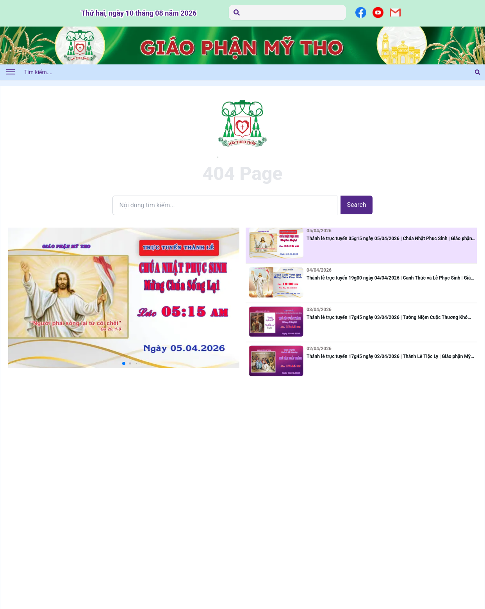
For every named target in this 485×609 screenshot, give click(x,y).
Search (356, 204)
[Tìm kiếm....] (240, 72)
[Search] (224, 205)
